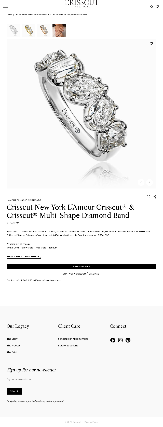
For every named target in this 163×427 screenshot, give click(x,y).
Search (152, 6)
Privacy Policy (91, 422)
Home (9, 14)
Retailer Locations (68, 345)
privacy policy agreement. (51, 401)
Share (155, 196)
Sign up (14, 391)
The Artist (12, 352)
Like (151, 43)
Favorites (157, 6)
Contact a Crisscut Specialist (81, 273)
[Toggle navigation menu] (5, 7)
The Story (12, 339)
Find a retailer (81, 266)
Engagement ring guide (23, 256)
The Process (13, 345)
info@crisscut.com (52, 280)
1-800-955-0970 (30, 280)
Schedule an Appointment (73, 339)
